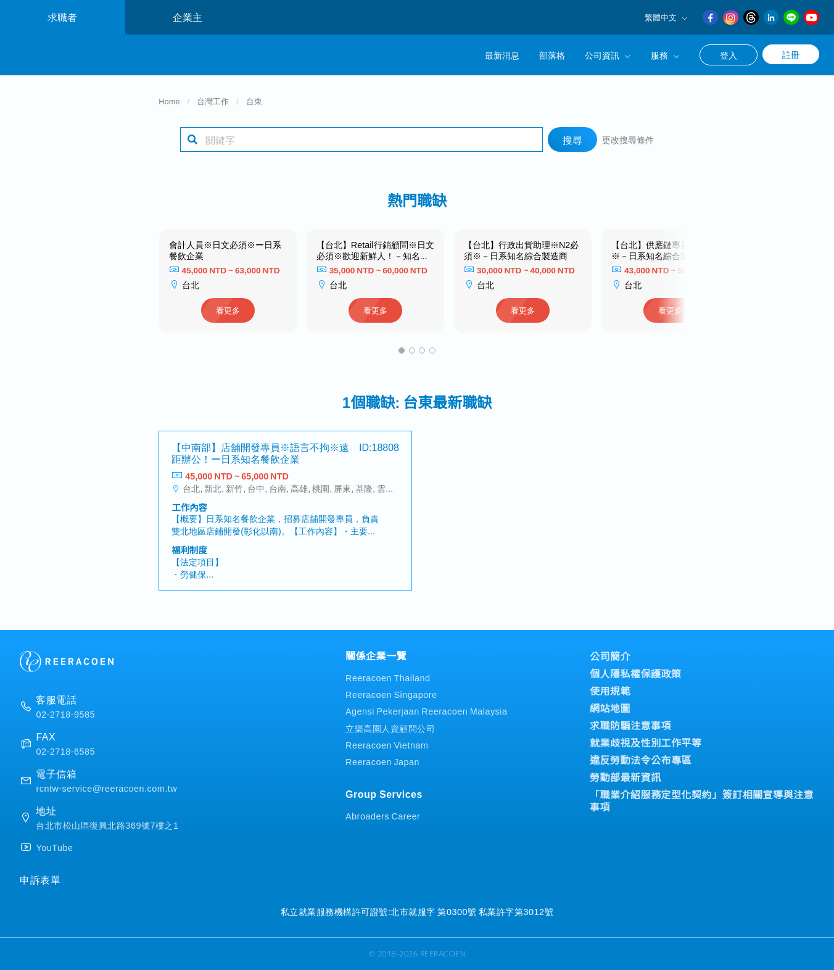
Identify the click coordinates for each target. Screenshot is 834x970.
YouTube (54, 847)
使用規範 (610, 690)
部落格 (552, 54)
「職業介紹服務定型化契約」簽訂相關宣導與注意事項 (702, 800)
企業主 (187, 17)
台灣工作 (213, 101)
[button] (401, 350)
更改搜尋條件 (628, 139)
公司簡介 (610, 656)
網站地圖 (610, 708)
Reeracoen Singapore (391, 693)
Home (169, 101)
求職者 (62, 17)
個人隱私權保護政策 (636, 673)
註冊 (790, 54)
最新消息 (502, 54)
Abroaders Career (382, 815)
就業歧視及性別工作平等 (646, 742)
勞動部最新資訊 (625, 777)
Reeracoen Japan (382, 761)
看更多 (228, 310)
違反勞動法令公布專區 (641, 759)
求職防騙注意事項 (630, 725)
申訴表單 (40, 879)
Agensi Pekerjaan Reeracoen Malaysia (426, 710)
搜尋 (572, 139)
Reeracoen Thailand (388, 677)
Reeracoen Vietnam (386, 744)
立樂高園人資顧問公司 (390, 727)
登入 (728, 55)
